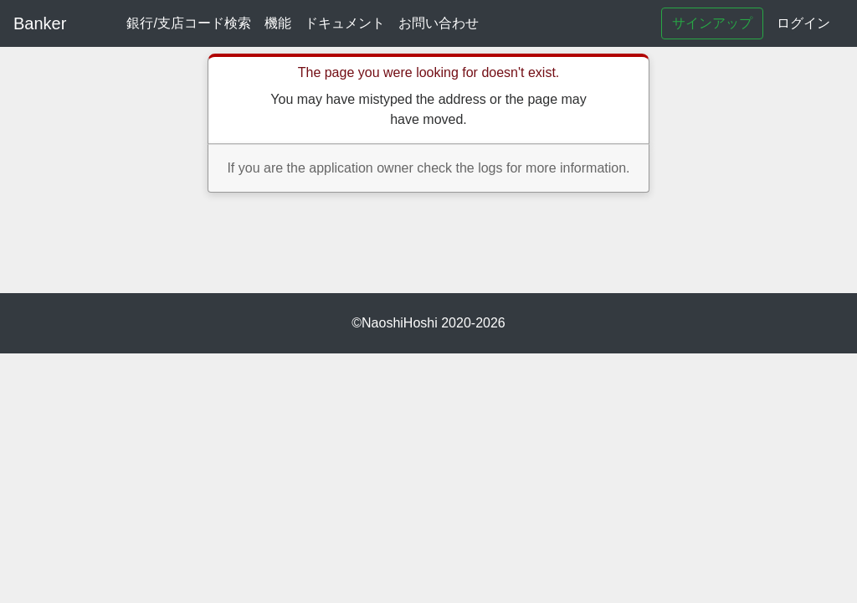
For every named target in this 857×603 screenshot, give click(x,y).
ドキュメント (345, 23)
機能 (277, 23)
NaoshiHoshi (400, 323)
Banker (39, 23)
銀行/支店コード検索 (188, 23)
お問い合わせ (438, 23)
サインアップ (712, 23)
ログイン (803, 23)
